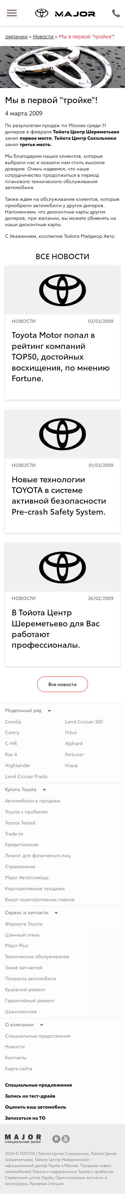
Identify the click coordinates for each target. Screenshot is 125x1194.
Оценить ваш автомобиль (35, 1106)
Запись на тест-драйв (30, 1095)
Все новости (62, 684)
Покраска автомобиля (30, 978)
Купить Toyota (20, 789)
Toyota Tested (20, 822)
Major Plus (16, 945)
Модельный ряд (23, 710)
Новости (43, 36)
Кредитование (21, 844)
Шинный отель (22, 934)
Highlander (17, 765)
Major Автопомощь (27, 877)
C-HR (11, 743)
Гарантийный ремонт (29, 1000)
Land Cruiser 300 (84, 721)
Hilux (71, 732)
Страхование (20, 866)
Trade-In (14, 833)
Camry (12, 732)
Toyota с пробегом (26, 811)
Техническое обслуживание (37, 956)
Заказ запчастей (23, 967)
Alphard (74, 743)
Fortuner (74, 754)
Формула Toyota (23, 923)
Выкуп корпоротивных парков (40, 899)
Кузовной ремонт (25, 989)
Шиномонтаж (21, 1011)
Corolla (13, 721)
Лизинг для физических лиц (38, 855)
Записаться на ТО (25, 1117)
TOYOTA (27, 1153)
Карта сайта (18, 1068)
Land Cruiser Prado (26, 776)
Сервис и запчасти (26, 912)
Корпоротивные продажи (35, 888)
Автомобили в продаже (32, 800)
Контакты (15, 1057)
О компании (19, 1024)
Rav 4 (11, 754)
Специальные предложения (37, 1035)
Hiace (71, 765)
